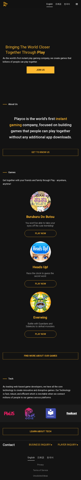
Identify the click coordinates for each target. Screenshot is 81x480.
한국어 (67, 4)
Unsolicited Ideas (40, 476)
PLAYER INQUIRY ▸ (68, 444)
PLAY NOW (40, 233)
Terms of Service (40, 470)
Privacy (40, 465)
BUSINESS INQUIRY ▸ (40, 444)
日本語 (58, 4)
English (49, 4)
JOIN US (40, 70)
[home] (4, 3)
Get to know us (40, 154)
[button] (77, 4)
